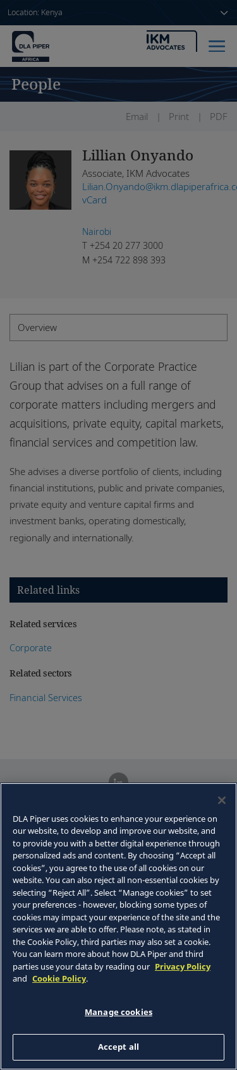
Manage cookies (118, 1012)
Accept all (118, 1046)
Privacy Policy (182, 966)
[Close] (222, 800)
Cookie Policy (59, 978)
